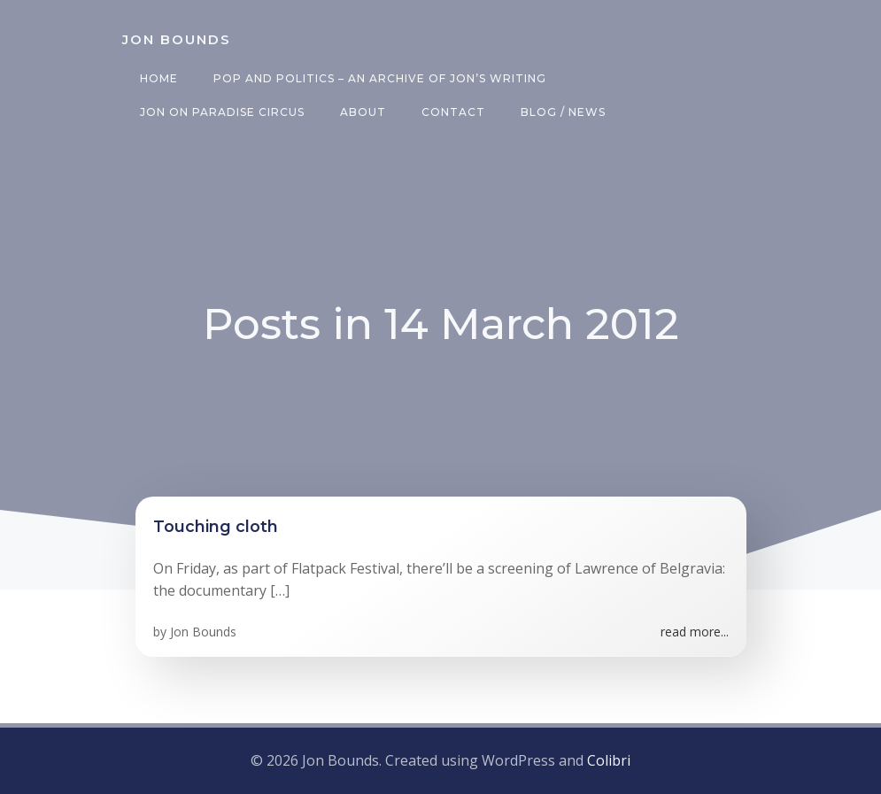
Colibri (608, 760)
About (363, 112)
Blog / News (563, 112)
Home (159, 78)
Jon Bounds (203, 631)
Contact (453, 112)
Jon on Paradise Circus (222, 112)
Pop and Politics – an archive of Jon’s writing (379, 78)
